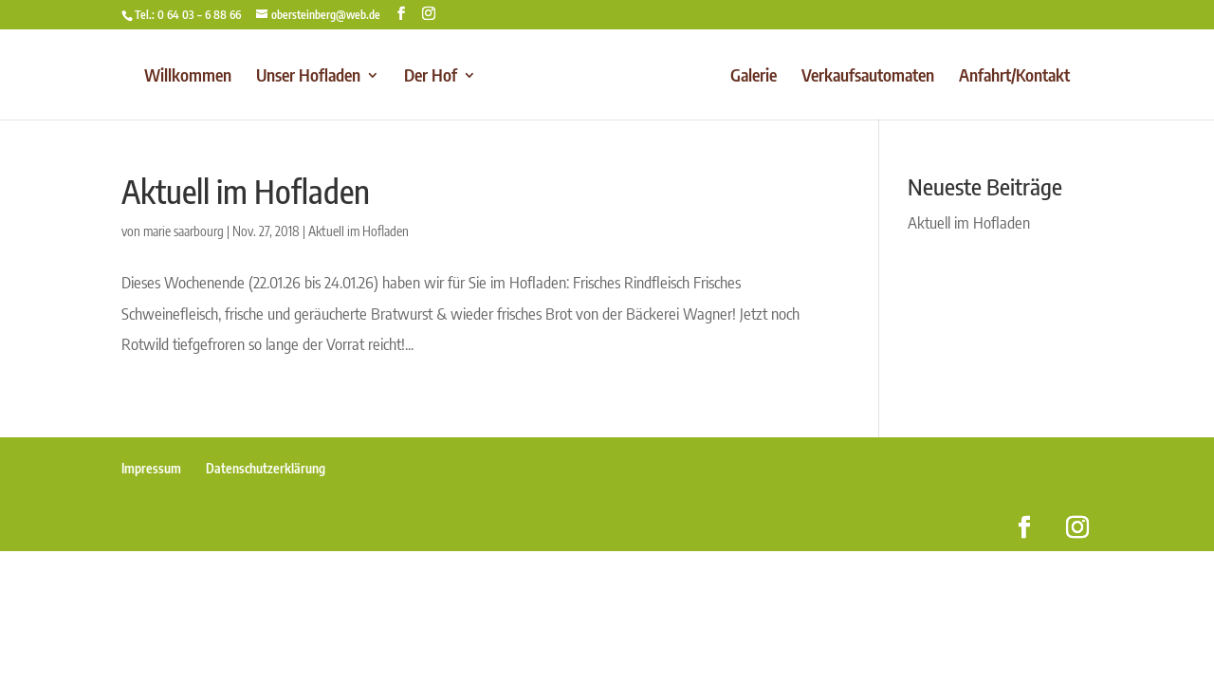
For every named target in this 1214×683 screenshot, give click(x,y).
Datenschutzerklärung (265, 468)
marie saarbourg (183, 231)
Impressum (151, 468)
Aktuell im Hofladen (245, 191)
